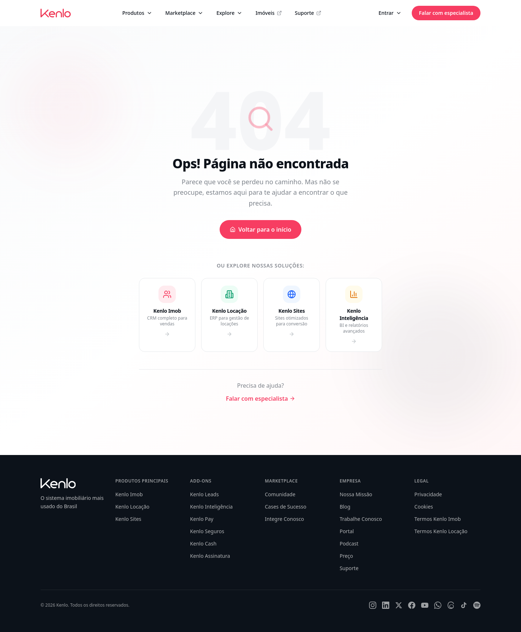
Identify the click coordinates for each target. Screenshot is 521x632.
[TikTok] (463, 605)
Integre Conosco (284, 518)
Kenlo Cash (203, 543)
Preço (346, 555)
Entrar (390, 12)
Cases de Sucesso (285, 506)
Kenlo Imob (129, 494)
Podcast (349, 543)
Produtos (137, 12)
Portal (347, 531)
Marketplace (184, 12)
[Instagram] (372, 605)
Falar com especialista (446, 12)
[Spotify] (476, 605)
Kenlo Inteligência (211, 506)
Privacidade (428, 494)
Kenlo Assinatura (210, 555)
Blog (345, 506)
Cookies (423, 506)
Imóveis (268, 12)
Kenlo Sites (128, 518)
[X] (398, 605)
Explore (229, 12)
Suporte (308, 12)
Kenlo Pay (201, 518)
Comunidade (280, 494)
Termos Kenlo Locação (440, 531)
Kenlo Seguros (207, 531)
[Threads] (450, 605)
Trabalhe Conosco (361, 518)
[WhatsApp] (437, 605)
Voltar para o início (260, 229)
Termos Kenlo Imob (437, 518)
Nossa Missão (356, 494)
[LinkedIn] (385, 605)
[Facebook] (411, 605)
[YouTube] (424, 605)
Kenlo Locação (132, 506)
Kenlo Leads (204, 494)
